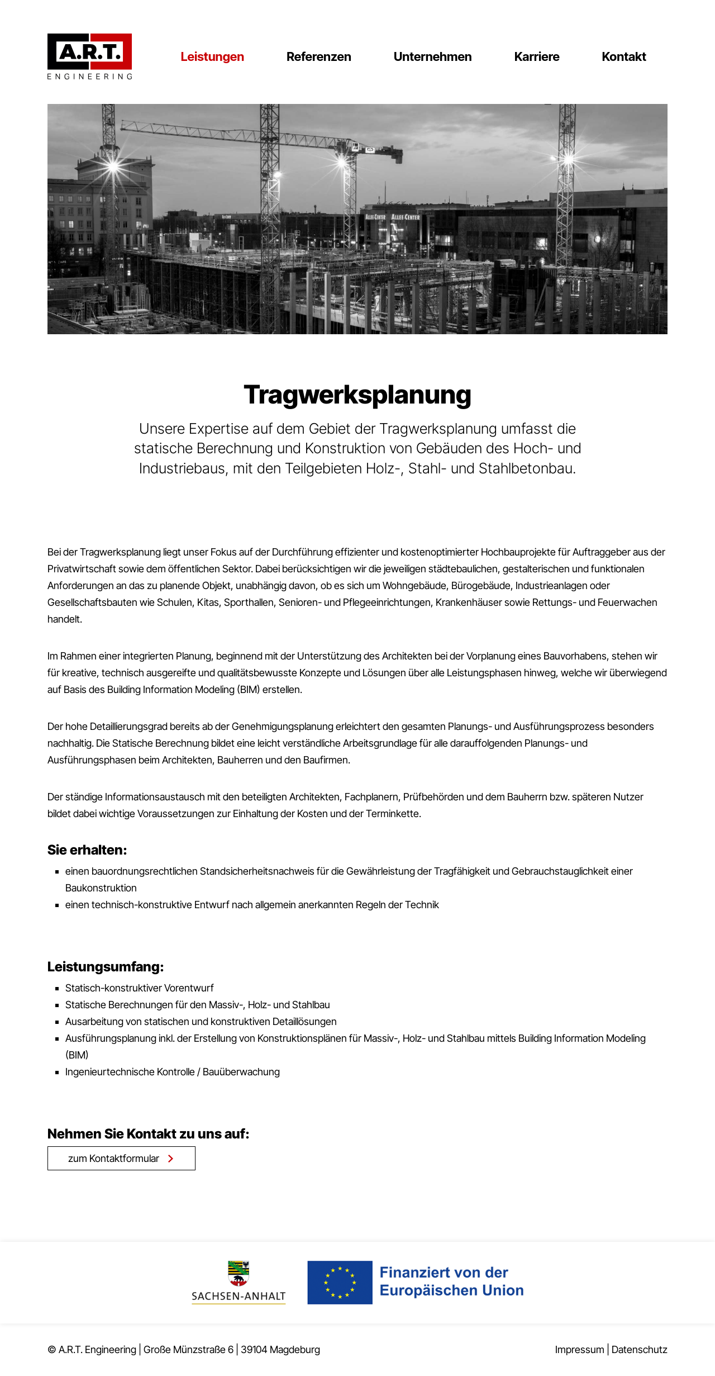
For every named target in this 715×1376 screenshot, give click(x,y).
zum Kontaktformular (113, 1158)
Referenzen (319, 56)
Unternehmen (433, 56)
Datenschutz (640, 1349)
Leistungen (212, 56)
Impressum (579, 1349)
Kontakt (624, 56)
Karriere (537, 56)
